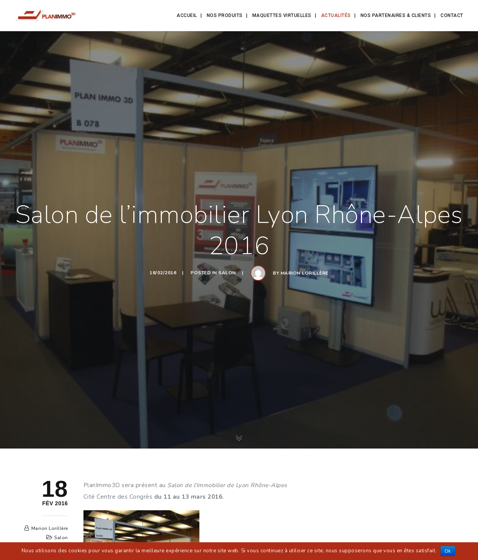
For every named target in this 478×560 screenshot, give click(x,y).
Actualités (336, 15)
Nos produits (225, 15)
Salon (227, 273)
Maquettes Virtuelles (281, 15)
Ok (448, 551)
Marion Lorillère (304, 273)
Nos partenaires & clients (396, 15)
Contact (452, 15)
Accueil (187, 15)
